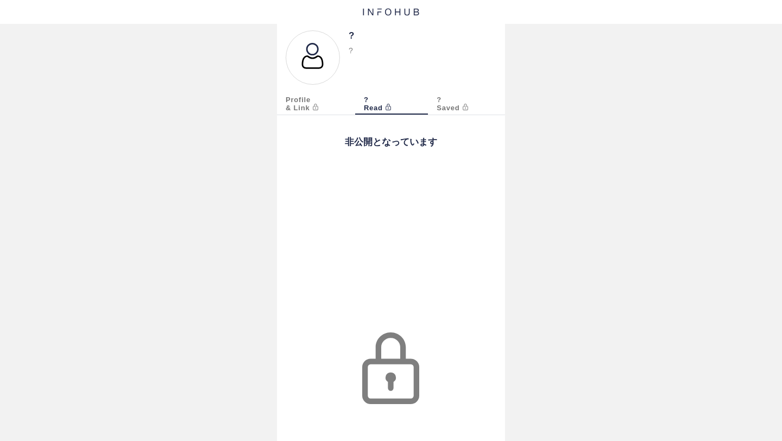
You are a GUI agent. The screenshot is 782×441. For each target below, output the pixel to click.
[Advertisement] (391, 251)
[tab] (316, 105)
